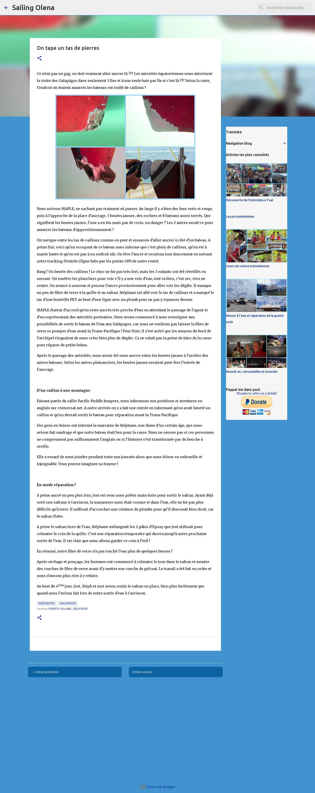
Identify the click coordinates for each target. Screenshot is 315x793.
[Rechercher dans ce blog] (289, 7)
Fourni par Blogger (157, 787)
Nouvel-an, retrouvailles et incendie (251, 371)
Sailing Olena (33, 7)
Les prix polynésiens (240, 216)
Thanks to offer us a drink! (256, 393)
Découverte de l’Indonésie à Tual (249, 200)
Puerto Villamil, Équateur (68, 608)
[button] (39, 58)
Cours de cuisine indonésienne (247, 266)
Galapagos (68, 603)
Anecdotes (46, 603)
